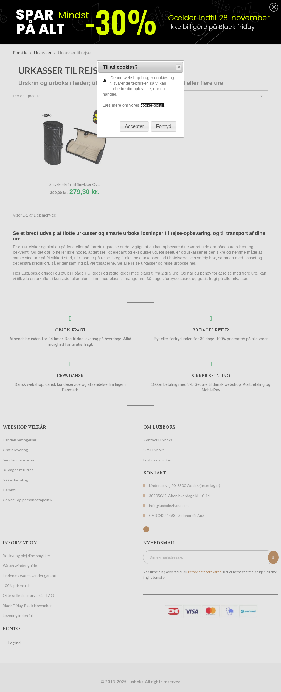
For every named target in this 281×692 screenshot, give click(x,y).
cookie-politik (152, 105)
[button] (178, 67)
